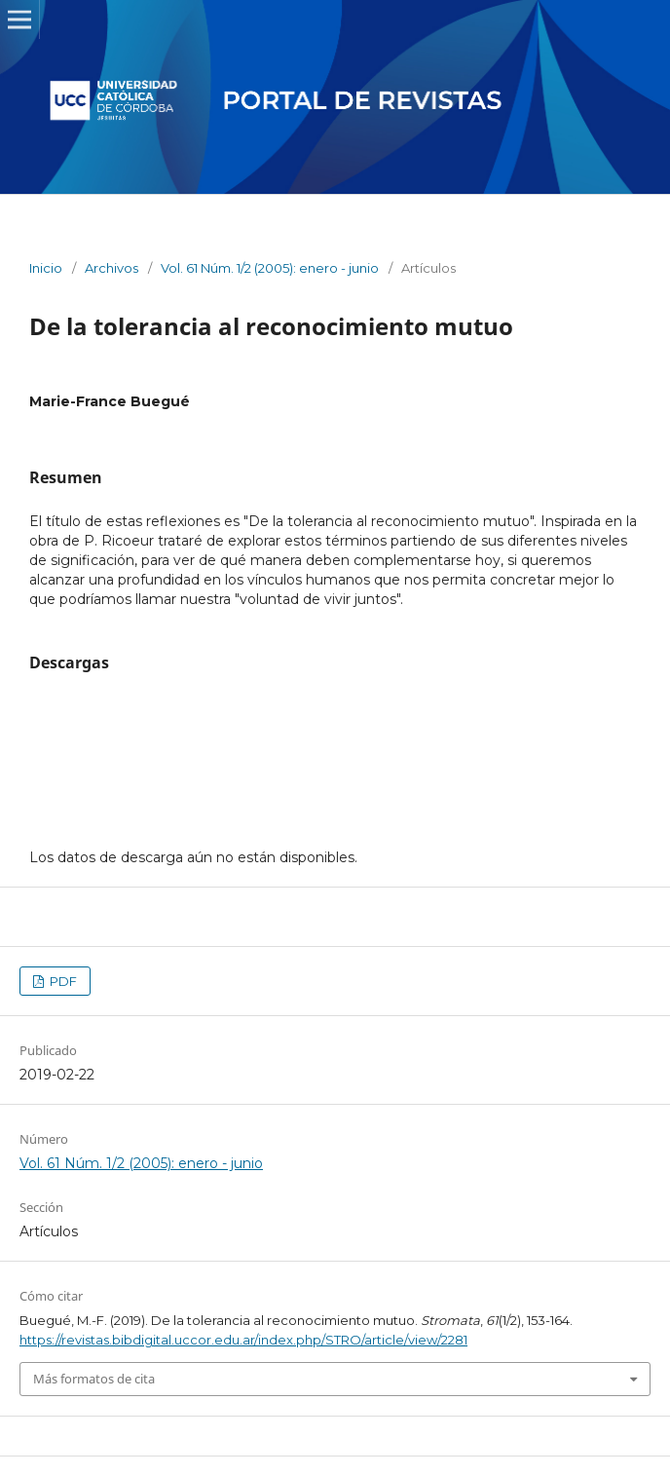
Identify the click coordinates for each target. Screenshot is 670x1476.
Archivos (111, 268)
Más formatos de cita (94, 1378)
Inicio (45, 268)
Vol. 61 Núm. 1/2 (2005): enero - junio (270, 268)
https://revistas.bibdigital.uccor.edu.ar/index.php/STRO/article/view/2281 (243, 1339)
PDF (62, 981)
